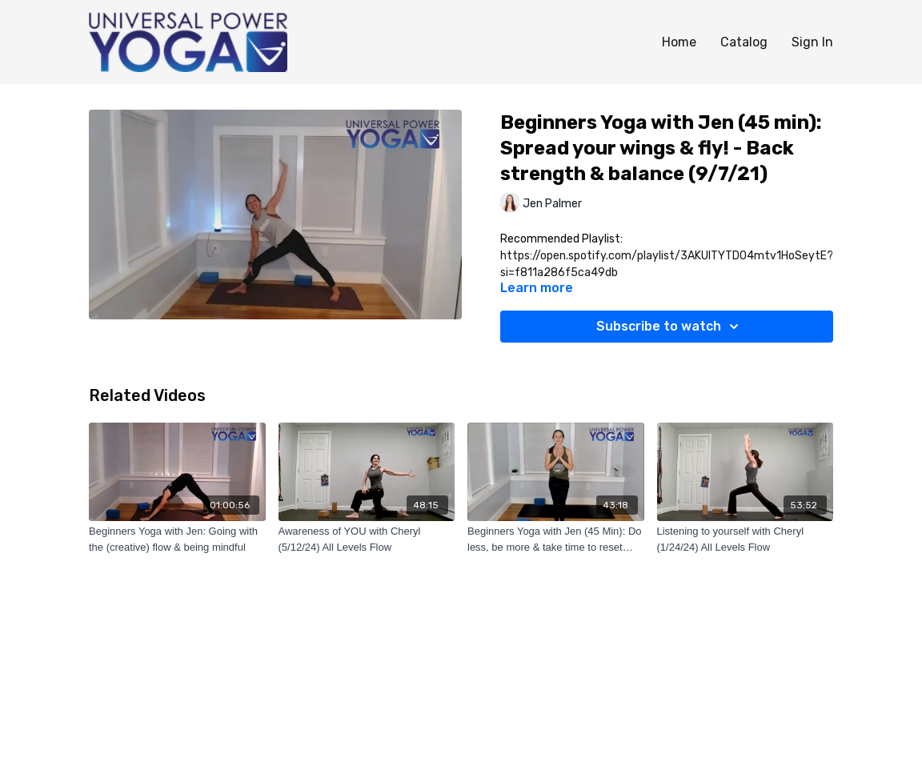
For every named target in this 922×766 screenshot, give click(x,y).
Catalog (744, 42)
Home (679, 42)
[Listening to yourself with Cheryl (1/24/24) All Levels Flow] (745, 539)
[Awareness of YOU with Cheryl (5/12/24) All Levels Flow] (367, 539)
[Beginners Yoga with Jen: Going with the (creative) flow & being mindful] (177, 539)
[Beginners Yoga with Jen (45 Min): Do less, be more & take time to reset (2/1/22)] (555, 539)
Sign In (812, 42)
